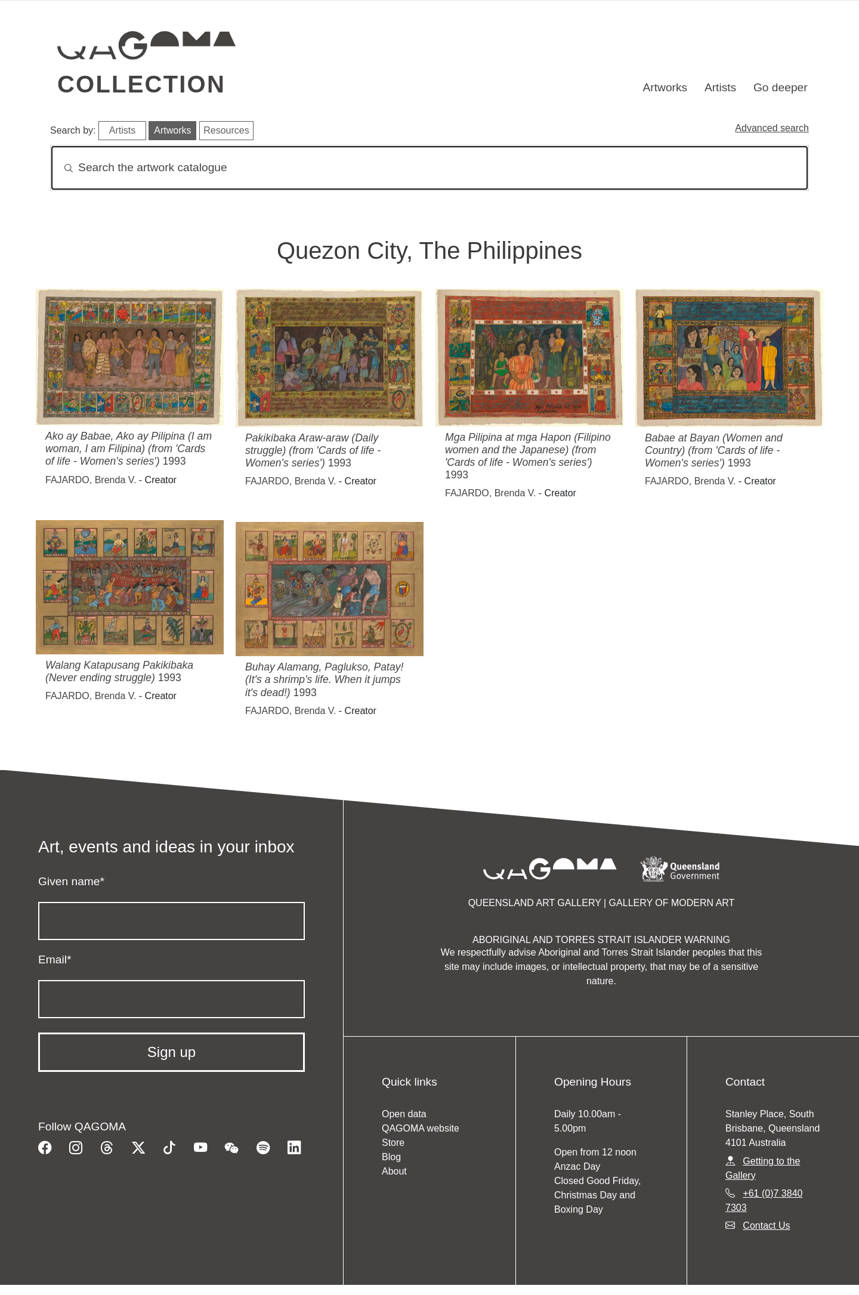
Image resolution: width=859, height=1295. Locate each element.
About (394, 1171)
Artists (720, 87)
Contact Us (766, 1225)
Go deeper (780, 87)
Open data (404, 1114)
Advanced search (772, 128)
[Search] (429, 168)
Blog (391, 1157)
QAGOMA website (420, 1128)
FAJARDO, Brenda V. (90, 480)
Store (393, 1143)
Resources (226, 130)
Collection (141, 84)
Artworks (665, 87)
